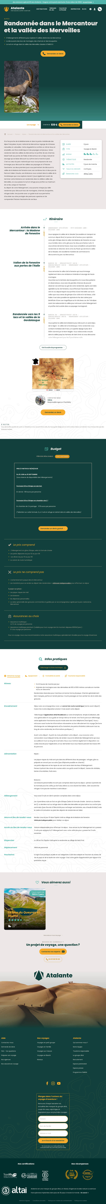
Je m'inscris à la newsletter (53, 1140)
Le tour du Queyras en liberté (24, 914)
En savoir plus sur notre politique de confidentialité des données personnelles (53, 1146)
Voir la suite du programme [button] (52, 347)
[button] (38, 124)
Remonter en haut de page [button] (52, 935)
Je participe (87, 2)
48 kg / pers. (88, 174)
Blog (84, 9)
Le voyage (31, 125)
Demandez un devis (53, 412)
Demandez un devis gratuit (51, 528)
